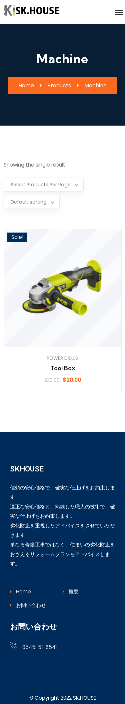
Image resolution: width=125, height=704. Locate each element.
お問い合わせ (28, 594)
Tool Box (62, 357)
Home (20, 580)
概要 (71, 580)
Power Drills (62, 347)
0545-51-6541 (39, 636)
